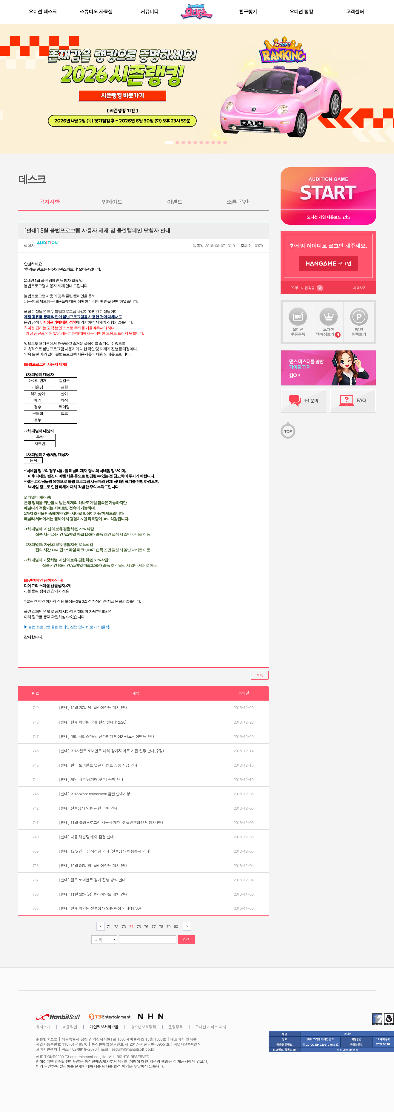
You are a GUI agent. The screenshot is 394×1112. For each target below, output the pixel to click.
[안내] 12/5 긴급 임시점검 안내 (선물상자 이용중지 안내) (104, 851)
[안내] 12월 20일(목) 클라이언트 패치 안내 (93, 707)
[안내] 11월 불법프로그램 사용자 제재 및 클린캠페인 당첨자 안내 (111, 822)
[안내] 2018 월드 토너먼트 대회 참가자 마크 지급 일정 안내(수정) (111, 750)
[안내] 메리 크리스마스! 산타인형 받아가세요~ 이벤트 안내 (107, 736)
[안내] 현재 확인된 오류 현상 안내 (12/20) (93, 722)
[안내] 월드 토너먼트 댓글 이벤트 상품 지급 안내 (98, 765)
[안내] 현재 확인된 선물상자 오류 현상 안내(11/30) (100, 908)
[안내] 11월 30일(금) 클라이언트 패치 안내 (93, 894)
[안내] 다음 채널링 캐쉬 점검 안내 (86, 837)
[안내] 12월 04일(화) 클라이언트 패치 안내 (93, 865)
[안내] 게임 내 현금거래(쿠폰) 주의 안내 (91, 779)
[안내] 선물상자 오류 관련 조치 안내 (88, 808)
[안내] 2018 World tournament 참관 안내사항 (94, 794)
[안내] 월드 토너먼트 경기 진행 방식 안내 (92, 880)
